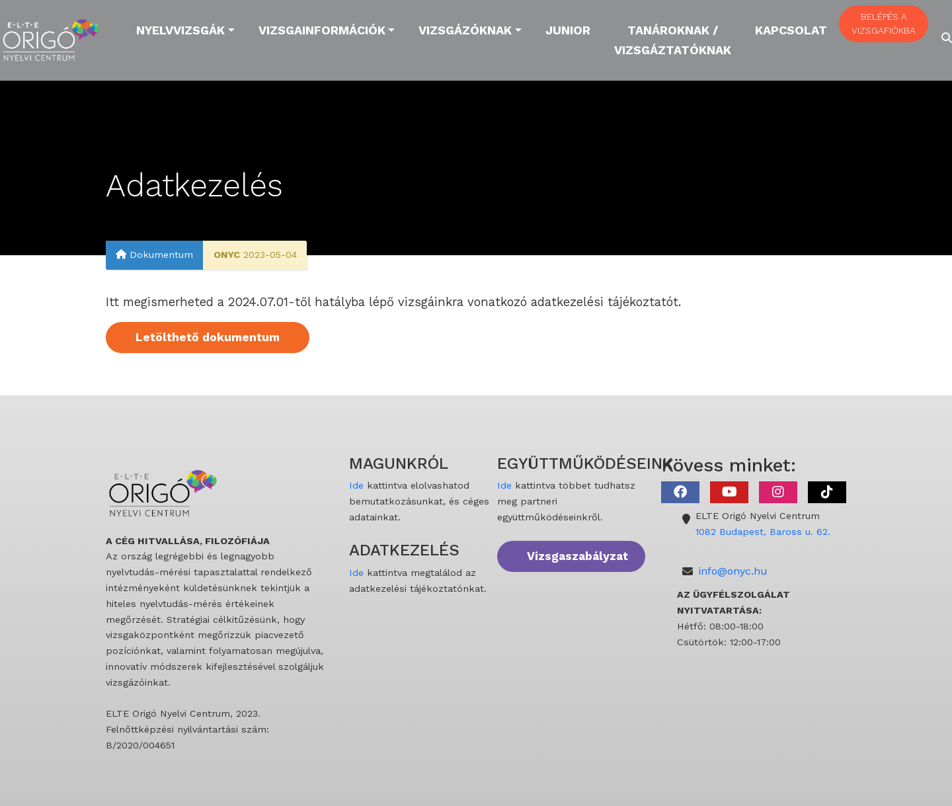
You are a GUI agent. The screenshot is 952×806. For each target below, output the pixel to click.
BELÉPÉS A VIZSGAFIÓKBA (884, 23)
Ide (356, 485)
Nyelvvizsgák (180, 30)
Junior (567, 30)
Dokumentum (154, 254)
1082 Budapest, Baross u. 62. (762, 531)
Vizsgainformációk (321, 30)
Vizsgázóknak (465, 30)
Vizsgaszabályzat (577, 556)
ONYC (227, 254)
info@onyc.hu (733, 571)
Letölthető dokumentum (208, 337)
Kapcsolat (791, 30)
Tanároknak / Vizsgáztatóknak (672, 40)
